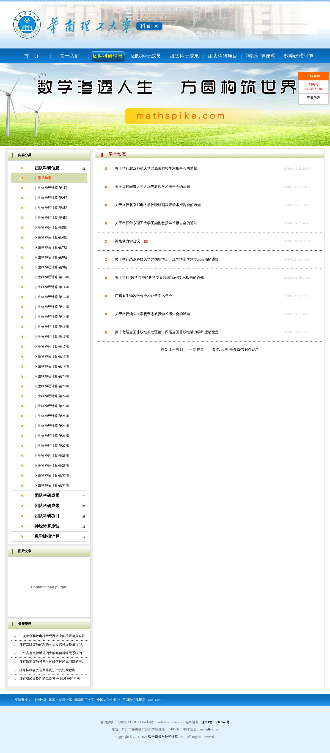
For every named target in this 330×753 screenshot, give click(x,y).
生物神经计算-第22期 (53, 396)
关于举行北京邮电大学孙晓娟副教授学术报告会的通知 (158, 205)
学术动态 (44, 178)
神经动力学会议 (127, 241)
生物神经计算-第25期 (53, 426)
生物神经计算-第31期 (53, 485)
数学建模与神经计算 (163, 737)
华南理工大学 (84, 700)
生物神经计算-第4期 (52, 218)
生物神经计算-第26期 (53, 436)
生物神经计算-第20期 (53, 376)
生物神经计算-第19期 (53, 366)
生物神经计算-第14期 (53, 317)
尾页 (200, 349)
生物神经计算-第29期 (53, 465)
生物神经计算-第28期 (53, 455)
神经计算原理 (261, 56)
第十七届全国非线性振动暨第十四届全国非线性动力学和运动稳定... (168, 332)
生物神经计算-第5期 (52, 227)
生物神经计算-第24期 (53, 416)
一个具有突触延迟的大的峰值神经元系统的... (51, 653)
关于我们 (69, 56)
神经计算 (39, 700)
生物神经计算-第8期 (52, 257)
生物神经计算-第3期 (52, 208)
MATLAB (154, 700)
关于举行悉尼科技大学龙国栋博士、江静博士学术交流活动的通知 (167, 259)
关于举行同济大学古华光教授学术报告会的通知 (152, 187)
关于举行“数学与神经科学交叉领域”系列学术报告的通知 (159, 277)
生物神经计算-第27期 (53, 446)
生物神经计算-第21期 (53, 386)
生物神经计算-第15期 (53, 327)
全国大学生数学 (108, 700)
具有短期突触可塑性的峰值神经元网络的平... (51, 661)
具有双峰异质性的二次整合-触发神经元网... (50, 679)
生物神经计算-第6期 (52, 237)
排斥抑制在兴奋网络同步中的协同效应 (47, 670)
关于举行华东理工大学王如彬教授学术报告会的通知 (156, 223)
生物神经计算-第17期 (53, 346)
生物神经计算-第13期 (53, 307)
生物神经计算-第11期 (53, 287)
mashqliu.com (208, 729)
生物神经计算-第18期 (53, 356)
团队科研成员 (146, 56)
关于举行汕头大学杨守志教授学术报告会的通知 (152, 314)
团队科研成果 (184, 56)
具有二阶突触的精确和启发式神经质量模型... (51, 644)
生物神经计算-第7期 (52, 247)
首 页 (31, 56)
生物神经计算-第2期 (52, 198)
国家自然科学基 (60, 700)
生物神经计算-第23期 (53, 406)
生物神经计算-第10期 (53, 277)
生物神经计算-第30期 (53, 475)
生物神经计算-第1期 (52, 188)
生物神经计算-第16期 (53, 336)
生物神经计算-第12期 (53, 297)
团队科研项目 (222, 56)
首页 (164, 349)
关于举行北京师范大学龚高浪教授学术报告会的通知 (156, 168)
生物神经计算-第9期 (52, 267)
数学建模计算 (299, 56)
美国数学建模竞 (133, 700)
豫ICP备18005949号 (216, 722)
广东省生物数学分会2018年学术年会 (143, 296)
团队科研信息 (108, 56)
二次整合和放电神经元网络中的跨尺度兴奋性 (52, 636)
